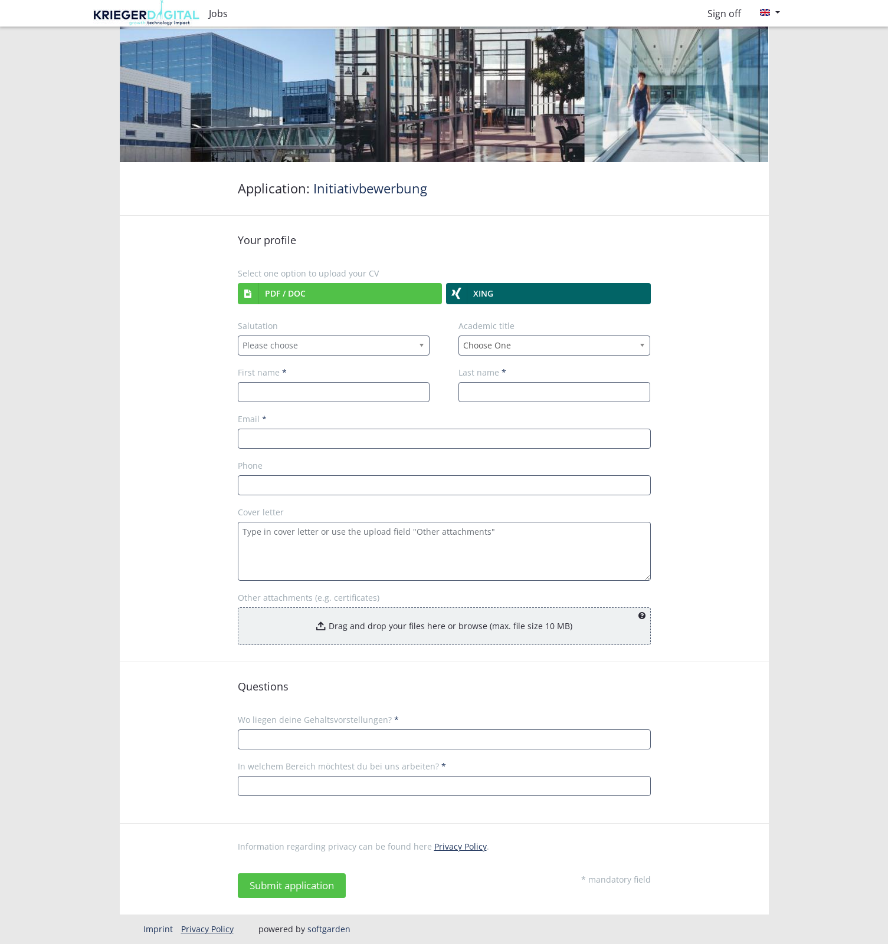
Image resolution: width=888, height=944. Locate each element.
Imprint (158, 929)
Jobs (218, 13)
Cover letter (261, 512)
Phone (250, 465)
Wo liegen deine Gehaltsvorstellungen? (318, 719)
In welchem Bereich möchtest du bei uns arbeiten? (342, 766)
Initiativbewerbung (370, 188)
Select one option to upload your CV (308, 273)
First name (262, 372)
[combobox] (334, 346)
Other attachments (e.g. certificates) (308, 597)
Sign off (724, 13)
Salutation (258, 325)
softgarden (328, 929)
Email (252, 419)
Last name (482, 372)
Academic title (486, 325)
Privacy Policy (460, 846)
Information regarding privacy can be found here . (363, 846)
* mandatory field (616, 879)
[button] (340, 293)
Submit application (292, 885)
